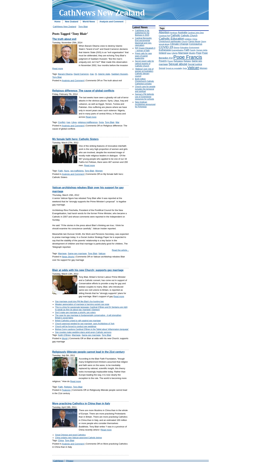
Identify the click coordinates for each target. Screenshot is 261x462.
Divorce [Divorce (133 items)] (177, 47)
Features (66, 390)
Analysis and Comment (112, 21)
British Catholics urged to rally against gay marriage (78, 320)
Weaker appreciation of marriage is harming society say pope (82, 304)
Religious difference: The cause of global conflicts (83, 90)
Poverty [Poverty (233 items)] (163, 61)
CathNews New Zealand (64, 26)
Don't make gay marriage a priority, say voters (75, 312)
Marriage (62, 253)
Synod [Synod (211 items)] (162, 68)
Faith (60, 170)
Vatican (101, 253)
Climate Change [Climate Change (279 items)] (179, 43)
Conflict (61, 122)
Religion (68, 387)
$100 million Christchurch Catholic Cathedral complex (144, 81)
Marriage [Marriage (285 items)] (183, 52)
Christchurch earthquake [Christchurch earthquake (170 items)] (170, 41)
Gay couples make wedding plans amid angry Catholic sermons (83, 332)
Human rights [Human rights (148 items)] (201, 50)
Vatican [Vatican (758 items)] (193, 68)
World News (89, 21)
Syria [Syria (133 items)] (185, 68)
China (61, 440)
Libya (74, 122)
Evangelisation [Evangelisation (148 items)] (177, 50)
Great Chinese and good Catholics (70, 435)
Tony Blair (83, 26)
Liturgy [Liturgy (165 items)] (175, 53)
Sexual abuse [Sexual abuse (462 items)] (177, 64)
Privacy (69, 461)
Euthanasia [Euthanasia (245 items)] (165, 50)
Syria (101, 122)
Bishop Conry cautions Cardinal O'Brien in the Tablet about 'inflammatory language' (92, 329)
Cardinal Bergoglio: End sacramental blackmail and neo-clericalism (143, 41)
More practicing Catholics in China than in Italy (81, 403)
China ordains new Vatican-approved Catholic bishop (78, 438)
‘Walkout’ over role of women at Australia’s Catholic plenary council (144, 72)
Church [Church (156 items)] (184, 41)
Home (57, 21)
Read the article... (120, 250)
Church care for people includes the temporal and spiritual (145, 89)
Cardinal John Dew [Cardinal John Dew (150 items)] (196, 33)
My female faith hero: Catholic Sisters (75, 139)
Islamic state (104, 74)
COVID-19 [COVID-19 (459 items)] (166, 47)
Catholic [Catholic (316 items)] (175, 35)
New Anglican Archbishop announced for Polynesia (145, 104)
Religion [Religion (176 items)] (187, 61)
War (117, 122)
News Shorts (68, 256)
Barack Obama (65, 74)
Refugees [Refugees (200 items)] (178, 61)
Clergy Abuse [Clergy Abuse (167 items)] (194, 41)
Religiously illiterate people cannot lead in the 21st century (88, 351)
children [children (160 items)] (188, 39)
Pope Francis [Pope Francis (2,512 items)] (187, 57)
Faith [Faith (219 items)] (186, 50)
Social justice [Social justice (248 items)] (195, 64)
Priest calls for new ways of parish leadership (143, 55)
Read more (57, 68)
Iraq (92, 74)
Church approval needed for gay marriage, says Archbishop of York (84, 323)
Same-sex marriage (77, 253)
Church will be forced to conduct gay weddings (75, 326)
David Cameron (81, 74)
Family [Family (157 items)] (193, 50)
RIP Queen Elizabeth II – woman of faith (145, 49)
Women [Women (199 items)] (203, 68)
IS (96, 74)
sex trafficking (76, 170)
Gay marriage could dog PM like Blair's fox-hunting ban (79, 301)
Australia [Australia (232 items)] (182, 32)
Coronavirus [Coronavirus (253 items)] (195, 44)
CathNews (58, 461)
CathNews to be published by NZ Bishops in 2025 (142, 32)
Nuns (66, 170)
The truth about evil (64, 39)
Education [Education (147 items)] (184, 47)
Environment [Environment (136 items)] (194, 47)
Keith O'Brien (64, 335)
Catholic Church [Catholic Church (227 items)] (189, 35)
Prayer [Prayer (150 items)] (170, 61)
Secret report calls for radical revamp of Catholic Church (144, 63)
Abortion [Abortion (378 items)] (164, 32)
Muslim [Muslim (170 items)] (192, 53)
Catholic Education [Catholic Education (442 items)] (171, 38)
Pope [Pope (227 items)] (199, 53)
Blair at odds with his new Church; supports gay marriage (88, 270)
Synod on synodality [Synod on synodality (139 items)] (174, 68)
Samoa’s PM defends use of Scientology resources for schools (144, 96)
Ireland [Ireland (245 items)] (162, 53)
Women (99, 170)
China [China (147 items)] (194, 39)
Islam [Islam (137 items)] (169, 53)
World (65, 338)
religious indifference (88, 122)
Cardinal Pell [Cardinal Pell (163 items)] (164, 35)
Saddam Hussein (119, 74)
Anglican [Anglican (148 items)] (173, 33)
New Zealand (71, 21)
